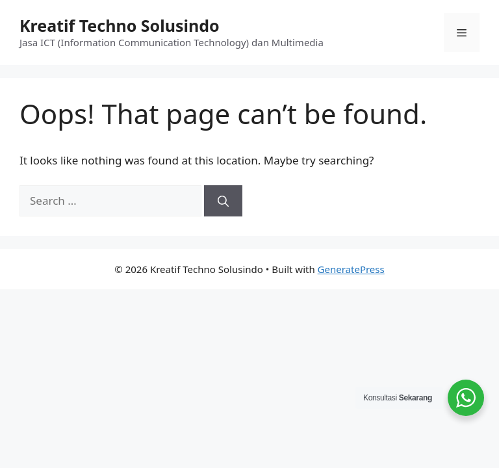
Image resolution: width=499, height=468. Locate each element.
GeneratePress (351, 269)
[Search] (223, 200)
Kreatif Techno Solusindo (119, 25)
